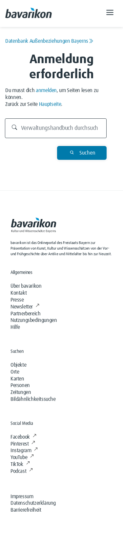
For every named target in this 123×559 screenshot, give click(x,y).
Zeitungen (20, 392)
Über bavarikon (25, 286)
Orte (14, 372)
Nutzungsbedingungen (33, 320)
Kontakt (18, 293)
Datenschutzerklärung (33, 503)
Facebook (23, 437)
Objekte (18, 365)
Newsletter (24, 307)
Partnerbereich (25, 313)
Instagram (24, 450)
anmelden (46, 90)
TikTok (20, 464)
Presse (17, 300)
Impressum (21, 496)
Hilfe (15, 327)
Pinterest (22, 444)
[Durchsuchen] (56, 128)
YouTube (22, 457)
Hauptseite (50, 104)
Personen (20, 385)
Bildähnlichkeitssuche (33, 399)
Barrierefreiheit (25, 510)
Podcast (21, 471)
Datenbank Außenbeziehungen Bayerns (49, 41)
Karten (17, 378)
